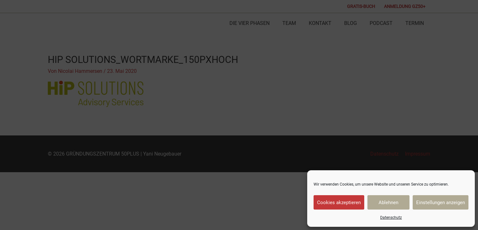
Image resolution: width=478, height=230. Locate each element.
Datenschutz (391, 217)
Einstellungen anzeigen (440, 202)
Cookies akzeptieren (339, 202)
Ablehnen (388, 202)
